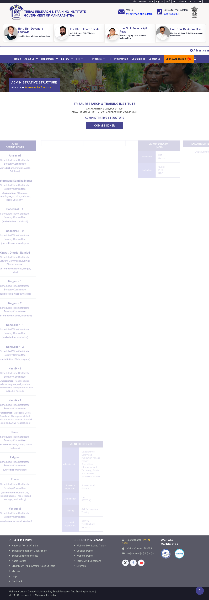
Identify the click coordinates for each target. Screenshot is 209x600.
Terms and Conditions (89, 561)
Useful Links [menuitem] (138, 59)
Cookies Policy (85, 550)
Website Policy (85, 555)
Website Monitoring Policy (91, 545)
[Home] (47, 12)
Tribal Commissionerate (25, 555)
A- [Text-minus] (190, 1)
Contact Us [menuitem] (154, 59)
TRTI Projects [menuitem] (94, 59)
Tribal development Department (29, 550)
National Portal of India (25, 545)
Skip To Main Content (143, 1)
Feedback (17, 581)
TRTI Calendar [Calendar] (179, 1)
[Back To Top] (200, 591)
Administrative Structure (37, 87)
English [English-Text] (159, 1)
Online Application (178, 59)
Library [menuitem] (65, 59)
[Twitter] (125, 563)
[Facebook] (133, 563)
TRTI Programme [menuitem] (118, 59)
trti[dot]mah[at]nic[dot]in (139, 14)
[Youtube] (141, 563)
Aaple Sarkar (19, 561)
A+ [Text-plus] (200, 1)
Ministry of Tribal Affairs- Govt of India (33, 566)
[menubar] (87, 59)
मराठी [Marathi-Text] (168, 1)
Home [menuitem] (17, 59)
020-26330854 (172, 14)
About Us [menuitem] (29, 59)
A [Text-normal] (195, 1)
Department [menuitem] (48, 59)
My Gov (16, 571)
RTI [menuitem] (78, 59)
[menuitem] (17, 59)
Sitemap (81, 566)
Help (14, 576)
